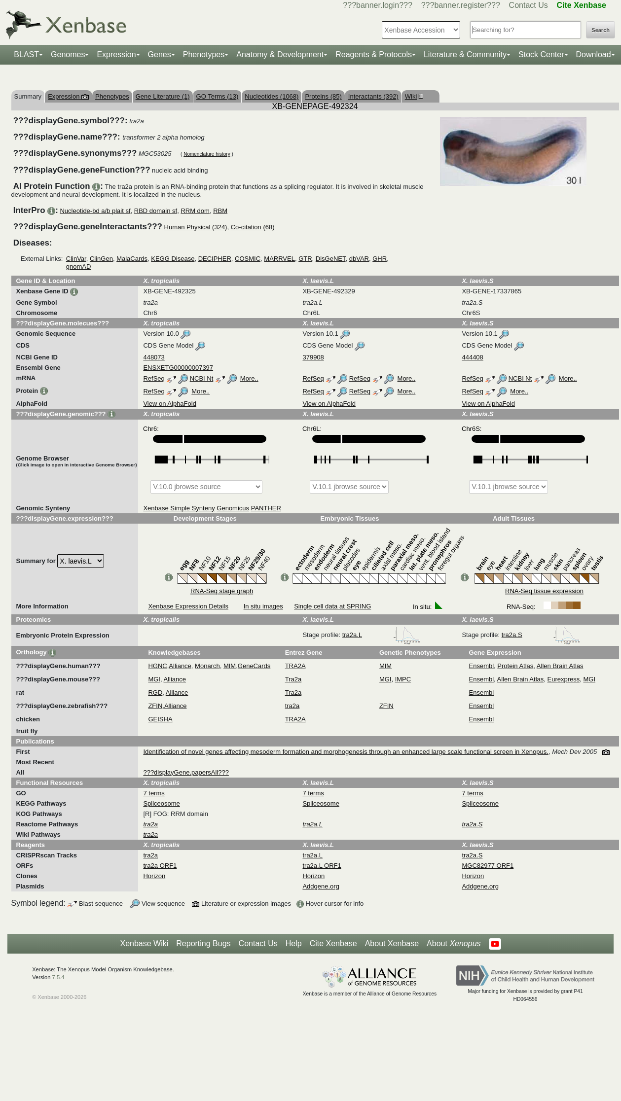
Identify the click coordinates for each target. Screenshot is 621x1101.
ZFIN (155, 706)
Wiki (413, 96)
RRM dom (195, 210)
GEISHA (160, 719)
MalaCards (131, 258)
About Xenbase (392, 943)
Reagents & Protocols (373, 54)
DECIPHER (214, 258)
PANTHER (266, 508)
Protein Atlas (515, 666)
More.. (249, 378)
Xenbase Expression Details (188, 606)
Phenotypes (204, 54)
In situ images (263, 606)
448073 (153, 357)
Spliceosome (161, 803)
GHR (379, 258)
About (453, 943)
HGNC (157, 666)
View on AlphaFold (169, 403)
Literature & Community (465, 54)
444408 (472, 357)
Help (294, 943)
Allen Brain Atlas (560, 666)
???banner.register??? (460, 5)
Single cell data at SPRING (332, 606)
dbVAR (359, 258)
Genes (159, 54)
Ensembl (481, 666)
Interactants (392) (373, 96)
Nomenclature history (206, 154)
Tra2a (293, 679)
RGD (155, 692)
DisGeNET (331, 258)
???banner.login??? (377, 5)
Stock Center (541, 54)
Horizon (154, 876)
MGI (154, 679)
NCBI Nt (202, 378)
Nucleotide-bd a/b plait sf (95, 210)
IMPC (403, 679)
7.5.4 (58, 977)
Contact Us (528, 5)
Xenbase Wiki (144, 943)
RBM (220, 210)
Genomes (68, 54)
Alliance (180, 666)
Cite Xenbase (333, 943)
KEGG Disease (172, 258)
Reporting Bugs (203, 943)
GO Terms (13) (217, 96)
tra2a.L (381, 635)
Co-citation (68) (253, 227)
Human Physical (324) (195, 227)
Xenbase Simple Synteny (179, 508)
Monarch (207, 666)
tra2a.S (541, 635)
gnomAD (78, 266)
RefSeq (153, 378)
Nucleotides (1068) (271, 96)
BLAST (26, 54)
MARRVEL (279, 258)
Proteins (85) (323, 96)
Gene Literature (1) (163, 96)
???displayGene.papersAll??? (185, 772)
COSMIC (247, 258)
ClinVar (76, 258)
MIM (229, 666)
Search (600, 30)
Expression (116, 54)
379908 (313, 357)
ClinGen (101, 258)
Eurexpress (564, 679)
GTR (305, 258)
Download (593, 54)
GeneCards (254, 666)
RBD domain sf (155, 210)
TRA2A (295, 666)
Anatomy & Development (280, 54)
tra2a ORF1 (160, 865)
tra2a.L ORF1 (321, 865)
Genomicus (233, 508)
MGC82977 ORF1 (487, 865)
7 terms (153, 793)
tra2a (292, 706)
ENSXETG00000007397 (178, 367)
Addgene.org (320, 886)
